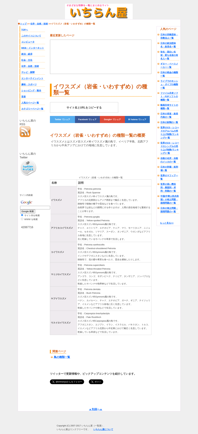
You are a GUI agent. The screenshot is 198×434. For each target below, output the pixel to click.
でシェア (62, 119)
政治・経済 (26, 54)
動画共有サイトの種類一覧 (169, 107)
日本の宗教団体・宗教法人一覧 (169, 36)
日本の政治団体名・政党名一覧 (168, 45)
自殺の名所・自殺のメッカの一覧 (169, 160)
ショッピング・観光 (31, 90)
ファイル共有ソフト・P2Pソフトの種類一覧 (169, 96)
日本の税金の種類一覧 (169, 74)
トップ (23, 23)
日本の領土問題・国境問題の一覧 (169, 210)
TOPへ (24, 29)
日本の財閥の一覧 (169, 122)
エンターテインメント (32, 78)
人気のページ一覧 (30, 102)
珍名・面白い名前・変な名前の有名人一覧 (169, 55)
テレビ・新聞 (28, 72)
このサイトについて (31, 35)
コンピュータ (28, 42)
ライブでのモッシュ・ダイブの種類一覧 (169, 84)
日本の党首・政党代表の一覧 (169, 115)
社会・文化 (26, 60)
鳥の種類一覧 (62, 357)
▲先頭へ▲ (95, 409)
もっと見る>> (166, 223)
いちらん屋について (103, 429)
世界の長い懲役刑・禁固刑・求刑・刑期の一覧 (168, 187)
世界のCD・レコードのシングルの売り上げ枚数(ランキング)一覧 (169, 148)
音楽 (23, 96)
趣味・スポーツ (29, 84)
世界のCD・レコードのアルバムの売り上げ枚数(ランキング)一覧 (169, 132)
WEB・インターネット (32, 48)
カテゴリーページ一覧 (32, 108)
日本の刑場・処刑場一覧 (169, 169)
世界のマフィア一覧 (169, 177)
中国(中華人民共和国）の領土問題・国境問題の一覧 (169, 199)
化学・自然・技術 (30, 66)
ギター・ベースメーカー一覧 (169, 65)
